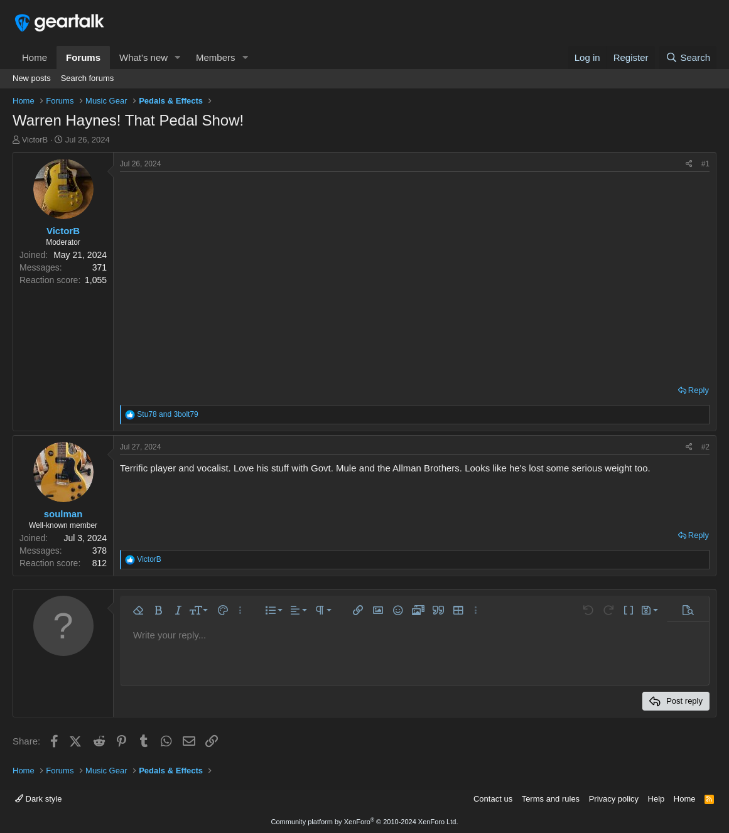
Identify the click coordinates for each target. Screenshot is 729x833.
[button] (177, 57)
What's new (143, 57)
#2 (705, 447)
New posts (32, 78)
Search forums (87, 78)
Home (34, 57)
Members (215, 57)
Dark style (38, 798)
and (167, 414)
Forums (83, 57)
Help (656, 798)
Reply (698, 390)
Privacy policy (614, 798)
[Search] (687, 57)
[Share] (689, 164)
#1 (705, 163)
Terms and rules (551, 798)
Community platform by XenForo (364, 821)
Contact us (492, 798)
